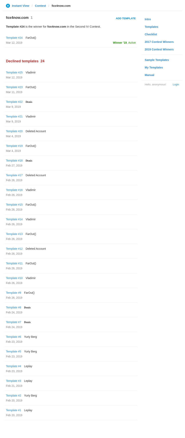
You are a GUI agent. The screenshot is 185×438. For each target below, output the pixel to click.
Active (132, 42)
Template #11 (14, 263)
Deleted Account (36, 131)
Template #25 (14, 72)
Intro (148, 19)
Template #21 (14, 116)
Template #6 (13, 336)
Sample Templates (157, 60)
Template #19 (14, 145)
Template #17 (14, 175)
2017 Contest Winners (159, 41)
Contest (40, 5)
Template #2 (13, 395)
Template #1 (13, 410)
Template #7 (13, 322)
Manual (149, 75)
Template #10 (14, 278)
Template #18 (14, 160)
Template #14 (14, 219)
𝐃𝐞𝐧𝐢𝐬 (29, 101)
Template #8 (13, 307)
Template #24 (14, 37)
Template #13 (14, 234)
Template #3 (13, 380)
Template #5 (13, 351)
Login (176, 84)
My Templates (154, 67)
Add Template (126, 18)
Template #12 (14, 248)
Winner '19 (120, 42)
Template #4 (13, 366)
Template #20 (14, 131)
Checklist (151, 34)
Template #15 (14, 204)
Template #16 (14, 190)
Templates (151, 26)
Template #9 (13, 292)
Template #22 (14, 101)
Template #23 (14, 87)
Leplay (28, 366)
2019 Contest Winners (159, 49)
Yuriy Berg (30, 336)
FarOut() (31, 37)
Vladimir (31, 72)
